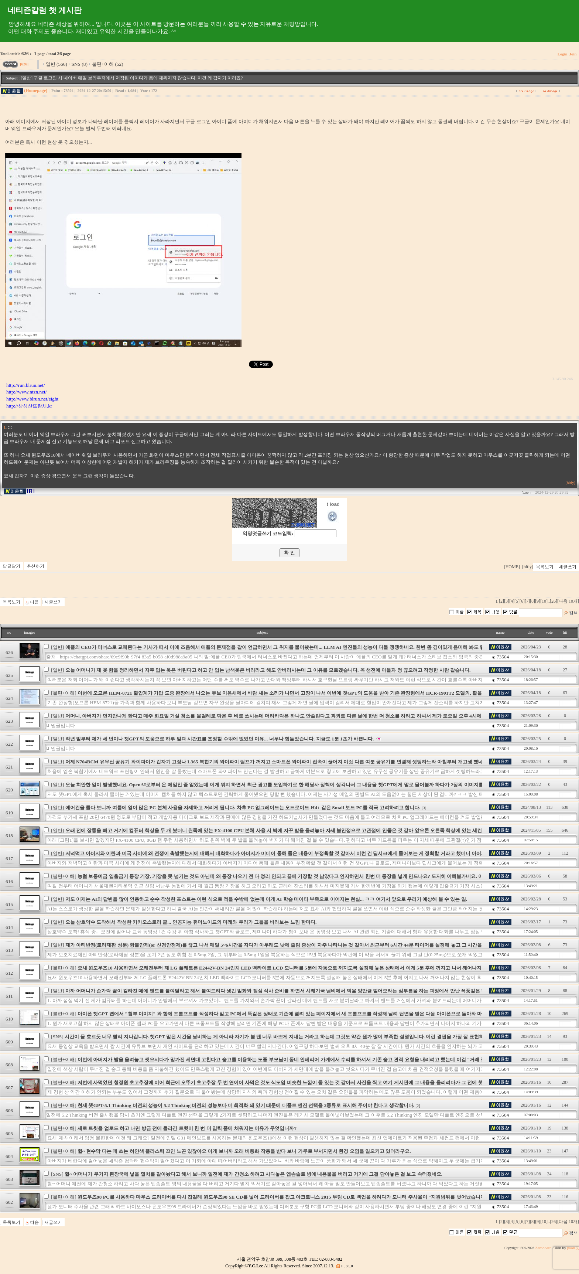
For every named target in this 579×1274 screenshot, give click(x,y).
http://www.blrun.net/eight (32, 399)
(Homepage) (35, 90)
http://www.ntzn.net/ (26, 392)
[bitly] (570, 483)
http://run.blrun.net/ (25, 385)
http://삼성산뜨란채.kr (29, 406)
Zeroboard (543, 1248)
